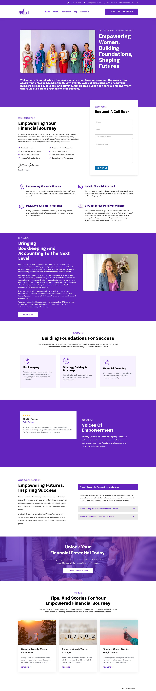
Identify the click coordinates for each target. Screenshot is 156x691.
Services (66, 11)
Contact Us (84, 11)
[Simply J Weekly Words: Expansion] (37, 632)
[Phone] (114, 136)
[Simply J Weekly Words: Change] (78, 632)
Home (47, 11)
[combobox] (97, 136)
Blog (75, 11)
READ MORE (26, 667)
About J (56, 11)
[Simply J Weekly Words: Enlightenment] (119, 632)
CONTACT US (101, 168)
